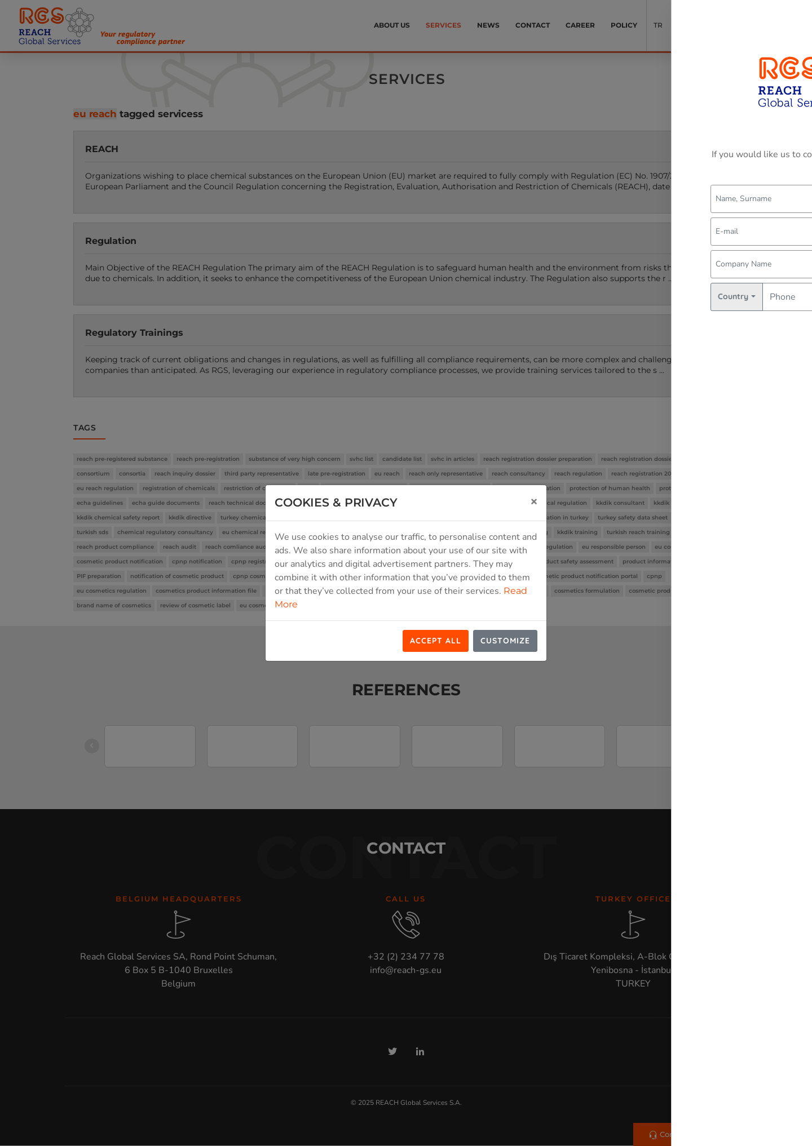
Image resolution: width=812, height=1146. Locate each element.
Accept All (435, 641)
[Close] (534, 501)
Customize (505, 641)
